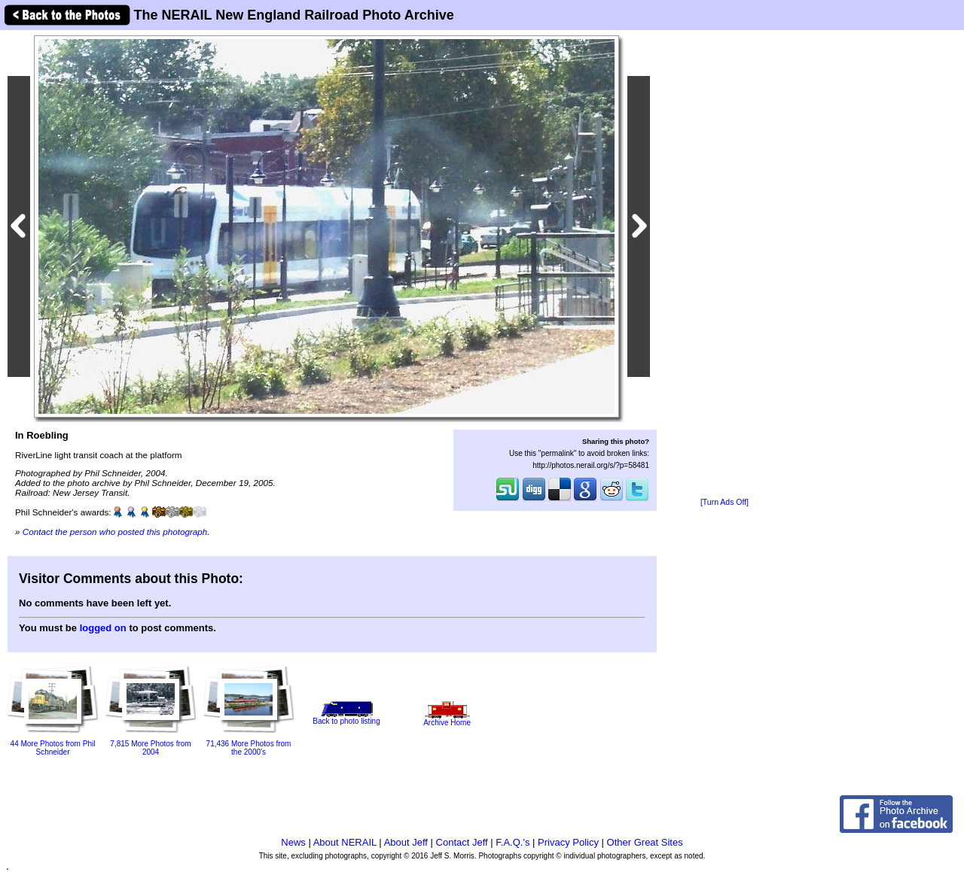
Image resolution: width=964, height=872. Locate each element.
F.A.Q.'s (512, 842)
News (293, 842)
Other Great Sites (645, 842)
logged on (103, 627)
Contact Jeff (462, 842)
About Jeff (406, 842)
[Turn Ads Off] (724, 502)
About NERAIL (345, 842)
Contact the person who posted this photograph (115, 531)
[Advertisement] (724, 265)
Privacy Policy (568, 842)
